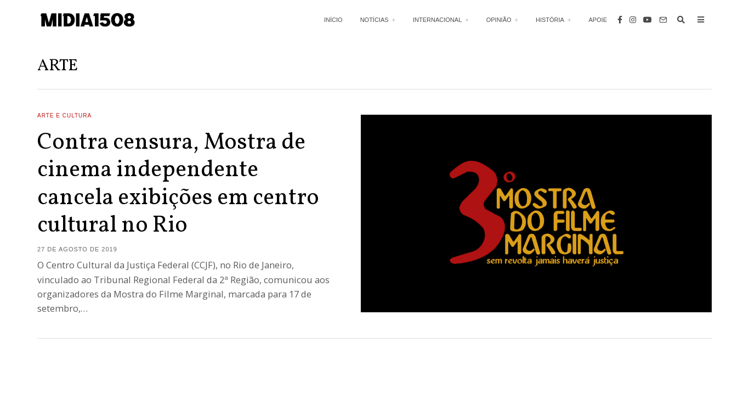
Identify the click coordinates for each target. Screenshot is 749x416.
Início (333, 19)
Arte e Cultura (64, 116)
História (550, 19)
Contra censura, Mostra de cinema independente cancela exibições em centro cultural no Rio (178, 184)
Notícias (374, 19)
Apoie (597, 19)
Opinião (499, 19)
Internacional (437, 19)
